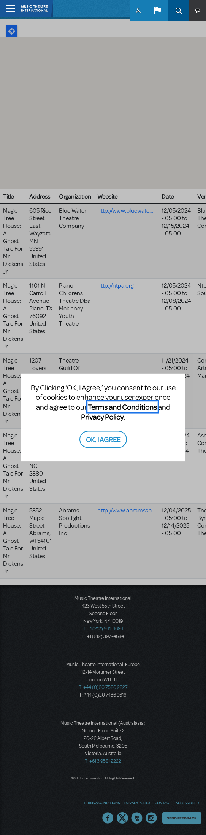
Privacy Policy (102, 416)
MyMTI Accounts (138, 10)
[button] (157, 10)
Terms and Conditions (122, 407)
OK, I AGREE (103, 438)
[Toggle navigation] (8, 8)
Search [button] (178, 10)
